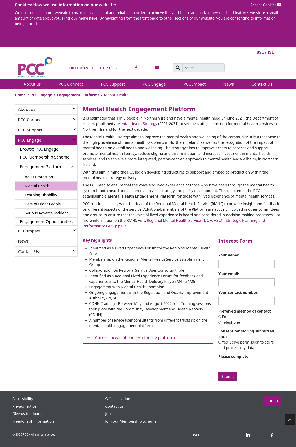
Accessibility (22, 398)
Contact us (114, 406)
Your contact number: (238, 292)
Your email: (228, 273)
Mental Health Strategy (137, 123)
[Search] (203, 67)
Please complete (233, 356)
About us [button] (32, 84)
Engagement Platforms (78, 94)
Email (226, 316)
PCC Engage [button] (154, 84)
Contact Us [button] (261, 84)
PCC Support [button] (113, 84)
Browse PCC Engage (39, 149)
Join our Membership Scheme (130, 421)
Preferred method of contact (244, 311)
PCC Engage (41, 94)
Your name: (228, 255)
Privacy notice (24, 406)
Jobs (109, 413)
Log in (272, 400)
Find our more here (80, 18)
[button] (74, 109)
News (228, 84)
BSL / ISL (265, 52)
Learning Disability (41, 194)
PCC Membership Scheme (44, 157)
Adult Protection (39, 176)
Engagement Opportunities (46, 221)
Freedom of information (33, 421)
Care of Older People (43, 203)
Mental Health (37, 185)
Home (20, 94)
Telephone (231, 322)
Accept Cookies (265, 4)
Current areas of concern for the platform (135, 337)
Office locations (118, 398)
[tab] (136, 68)
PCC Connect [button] (71, 84)
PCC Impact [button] (194, 84)
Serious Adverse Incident (46, 212)
